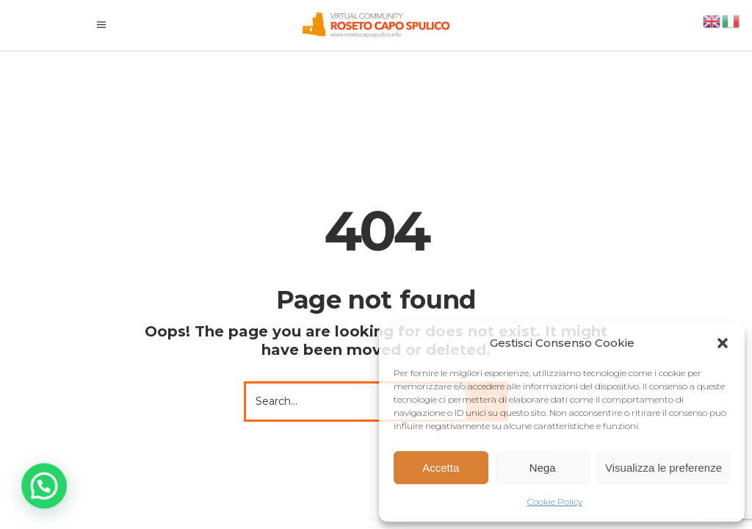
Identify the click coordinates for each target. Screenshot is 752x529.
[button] (722, 343)
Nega (542, 467)
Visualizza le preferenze (663, 467)
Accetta (440, 467)
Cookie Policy (554, 501)
